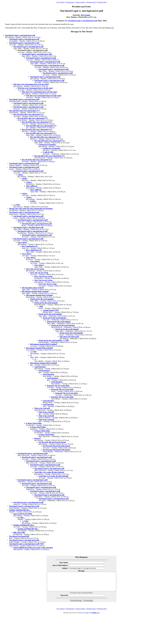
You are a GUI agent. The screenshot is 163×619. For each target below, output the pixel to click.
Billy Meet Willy (19, 532)
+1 (31, 355)
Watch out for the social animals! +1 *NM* (54, 340)
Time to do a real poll (42, 408)
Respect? (37, 438)
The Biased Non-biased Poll (19, 536)
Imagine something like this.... (20, 510)
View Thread (60, 2)
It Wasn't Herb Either (34, 423)
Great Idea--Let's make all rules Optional (49, 472)
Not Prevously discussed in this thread (52, 442)
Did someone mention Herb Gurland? (35, 291)
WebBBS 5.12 (95, 616)
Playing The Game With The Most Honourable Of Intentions (31, 208)
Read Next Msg (101, 2)
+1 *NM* (16, 205)
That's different (31, 186)
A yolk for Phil (48, 152)
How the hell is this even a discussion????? (24, 111)
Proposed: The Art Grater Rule (58, 386)
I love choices (22, 242)
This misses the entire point (69, 337)
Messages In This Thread (81, 31)
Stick (87, 616)
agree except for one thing (22, 514)
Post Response (70, 2)
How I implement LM (29, 246)
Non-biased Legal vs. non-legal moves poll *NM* (26, 544)
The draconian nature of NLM (33, 288)
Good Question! (40, 367)
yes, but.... (21, 517)
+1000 (41, 306)
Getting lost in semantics (47, 144)
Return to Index (80, 2)
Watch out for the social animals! (42, 299)
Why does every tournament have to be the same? (31, 84)
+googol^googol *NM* (51, 310)
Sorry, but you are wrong (35, 269)
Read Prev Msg (91, 2)
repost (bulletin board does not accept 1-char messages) (33, 547)
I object (20, 175)
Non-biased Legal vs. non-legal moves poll (82, 21)
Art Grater (85, 15)
